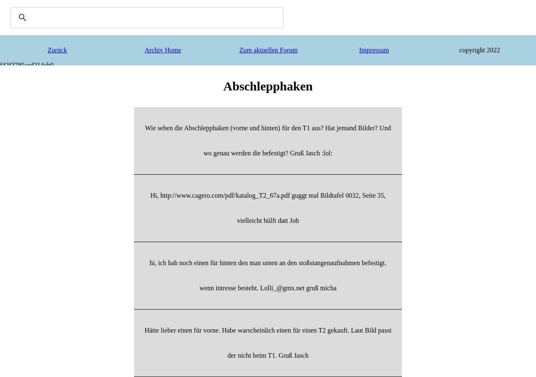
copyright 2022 (479, 50)
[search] (145, 18)
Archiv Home (162, 50)
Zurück (57, 50)
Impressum (374, 50)
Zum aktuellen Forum (268, 50)
